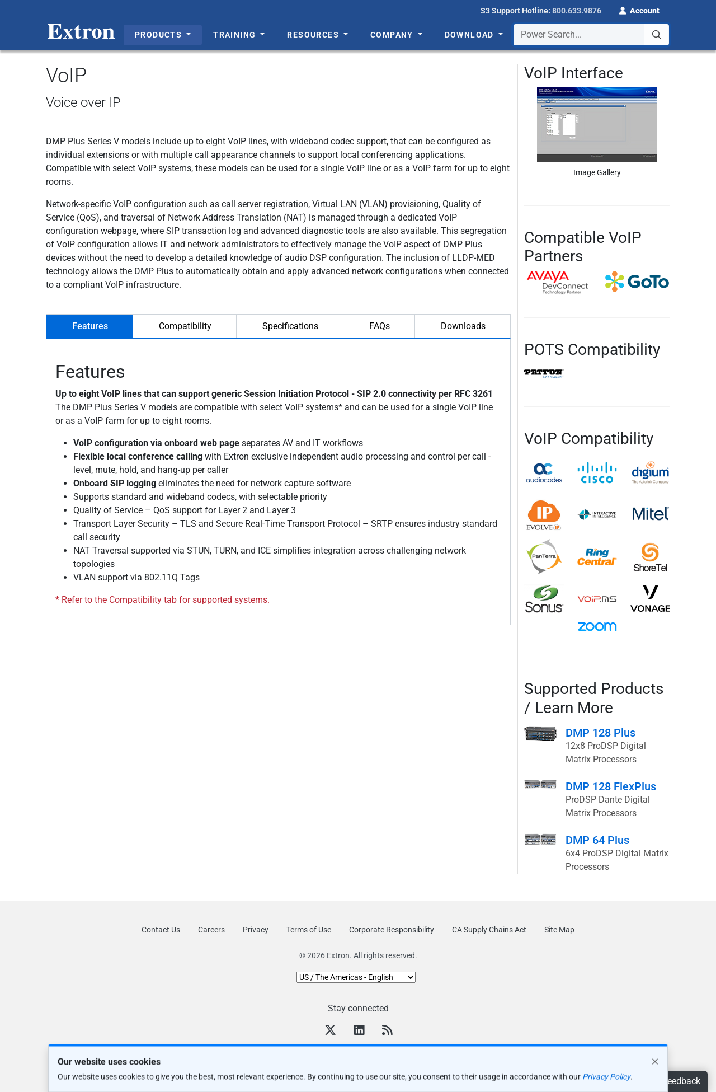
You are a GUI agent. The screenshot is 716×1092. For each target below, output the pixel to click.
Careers (211, 929)
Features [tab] (90, 326)
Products (160, 34)
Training (235, 34)
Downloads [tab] (463, 326)
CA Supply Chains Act (489, 929)
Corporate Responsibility (391, 929)
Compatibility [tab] (185, 326)
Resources (314, 34)
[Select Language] (356, 977)
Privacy (255, 929)
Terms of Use (308, 929)
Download (471, 34)
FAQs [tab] (379, 326)
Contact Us (161, 929)
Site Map (559, 929)
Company (393, 34)
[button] (639, 9)
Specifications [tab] (290, 326)
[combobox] (591, 34)
